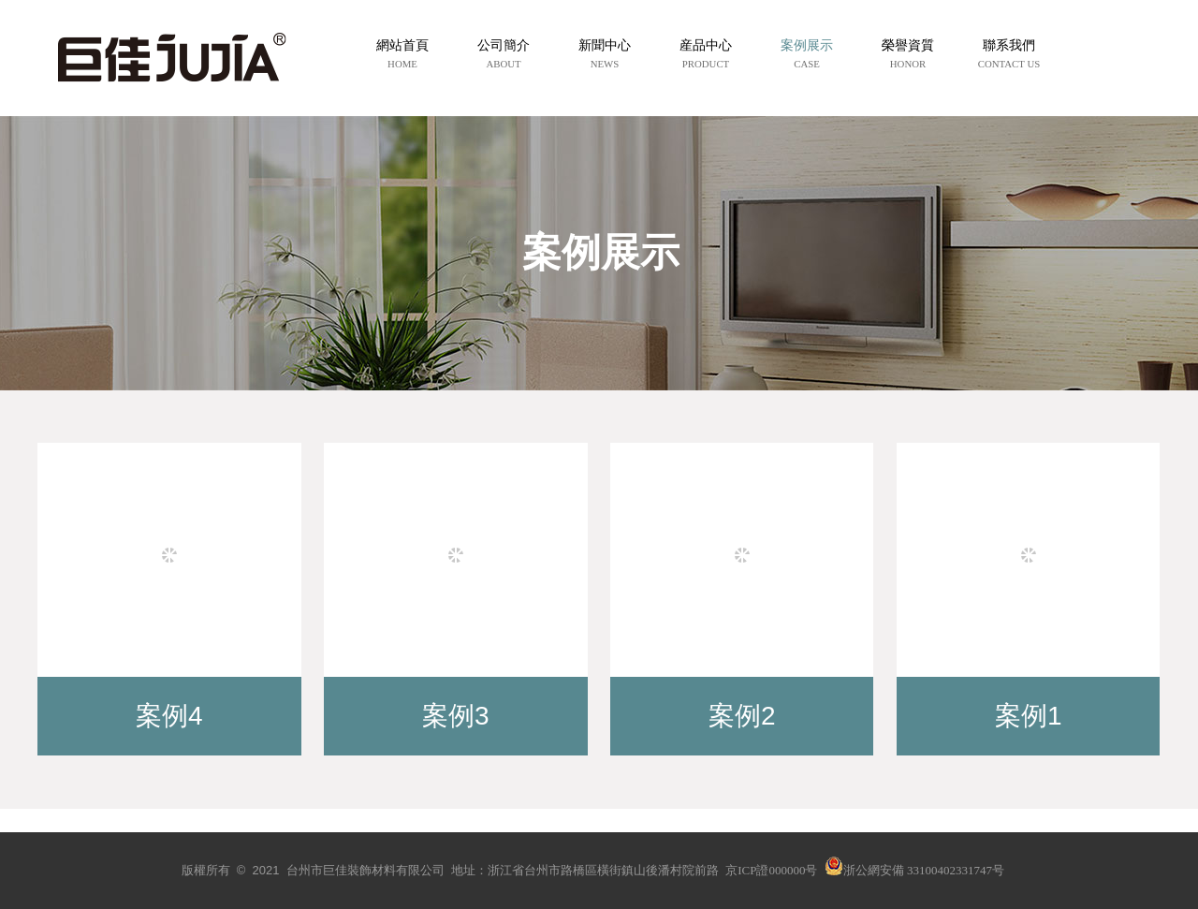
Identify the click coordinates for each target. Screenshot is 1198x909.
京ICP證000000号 (771, 870)
